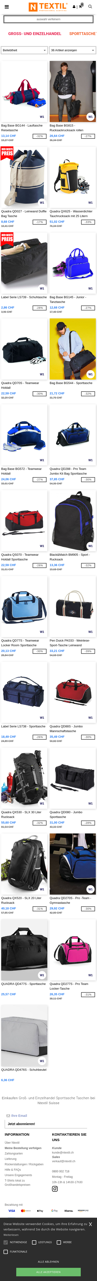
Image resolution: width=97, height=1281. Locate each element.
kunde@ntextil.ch (63, 1152)
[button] (74, 6)
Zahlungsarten (14, 1153)
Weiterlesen (11, 1235)
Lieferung (10, 1159)
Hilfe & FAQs (13, 1169)
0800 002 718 (60, 1171)
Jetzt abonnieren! (21, 1124)
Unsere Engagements (18, 1175)
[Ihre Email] (46, 1115)
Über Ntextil (12, 1142)
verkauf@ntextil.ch (63, 1161)
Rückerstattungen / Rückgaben (24, 1164)
